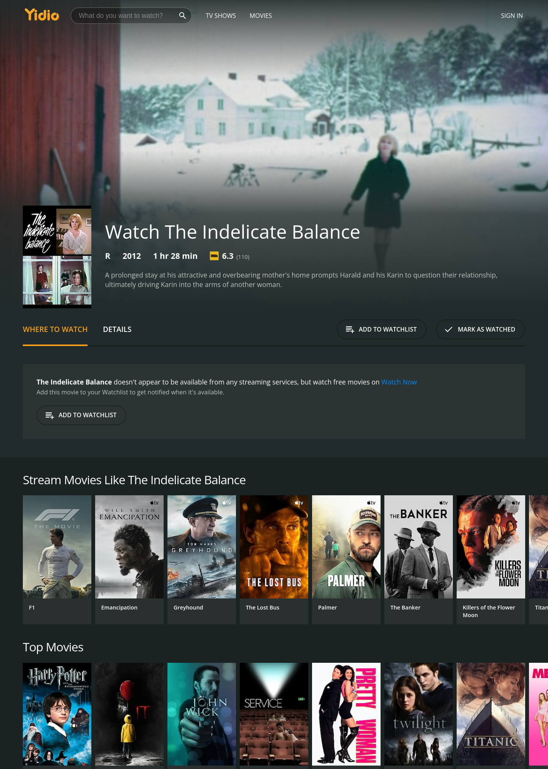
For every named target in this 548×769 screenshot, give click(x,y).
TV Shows (221, 15)
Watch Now (399, 381)
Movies (261, 15)
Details (117, 329)
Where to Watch (55, 329)
